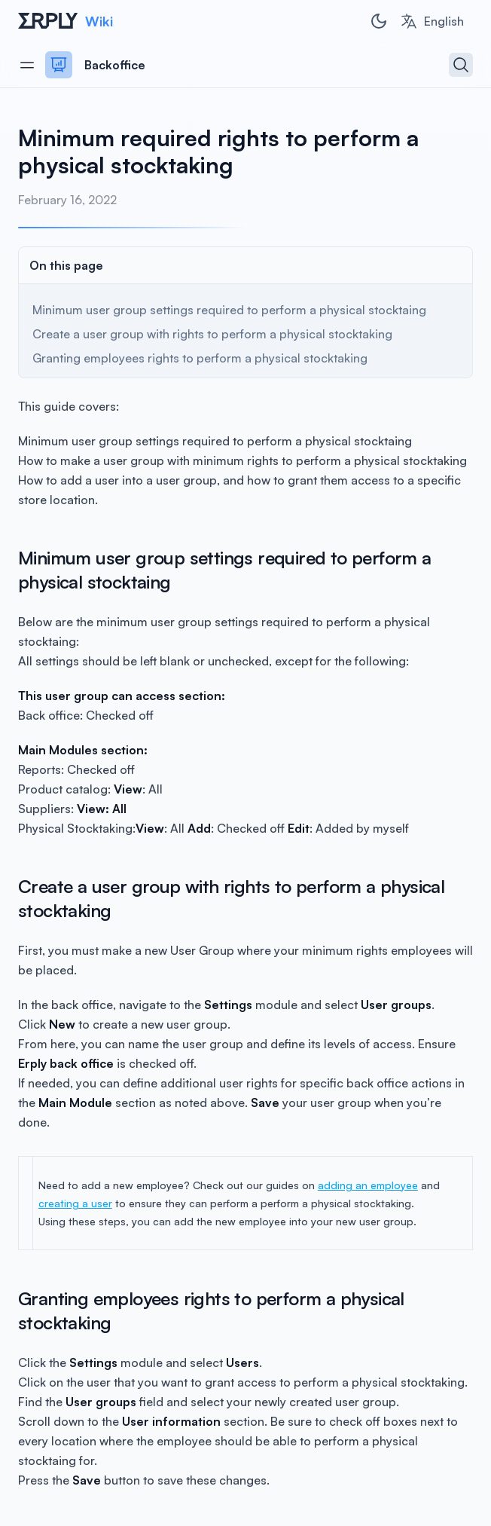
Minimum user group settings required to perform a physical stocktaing (229, 309)
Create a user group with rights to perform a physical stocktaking (212, 333)
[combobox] (432, 21)
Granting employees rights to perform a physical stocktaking (199, 357)
